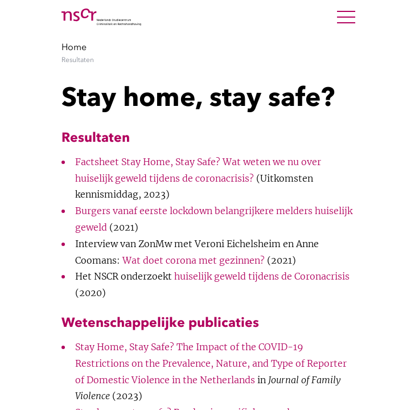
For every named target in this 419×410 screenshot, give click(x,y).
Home (74, 46)
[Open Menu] (346, 17)
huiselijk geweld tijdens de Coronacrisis (262, 276)
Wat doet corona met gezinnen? (193, 260)
